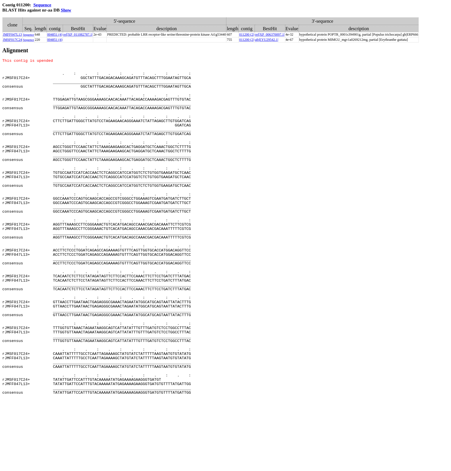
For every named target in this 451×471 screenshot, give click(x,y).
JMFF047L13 (12, 34)
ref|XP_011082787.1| (78, 34)
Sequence (42, 4)
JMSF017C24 (12, 40)
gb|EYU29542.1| (266, 40)
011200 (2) (246, 34)
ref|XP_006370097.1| (269, 34)
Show (66, 9)
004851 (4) (54, 34)
